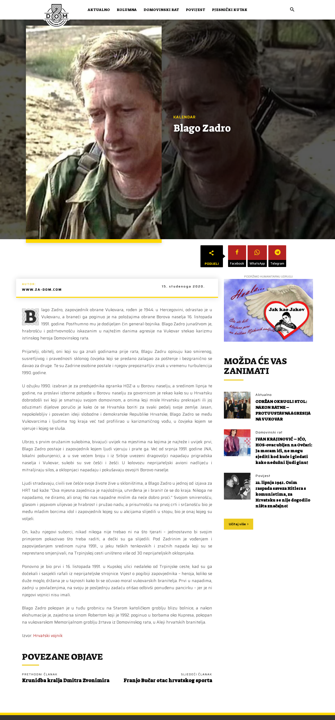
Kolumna (127, 9)
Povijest (195, 9)
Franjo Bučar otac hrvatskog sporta (168, 680)
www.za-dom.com (42, 289)
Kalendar (184, 117)
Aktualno (99, 9)
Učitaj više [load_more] (238, 530)
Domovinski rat (161, 9)
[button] (292, 10)
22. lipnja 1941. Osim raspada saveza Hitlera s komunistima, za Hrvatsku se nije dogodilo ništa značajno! (283, 500)
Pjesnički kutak (229, 9)
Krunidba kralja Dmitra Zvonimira (65, 680)
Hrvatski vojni (46, 635)
